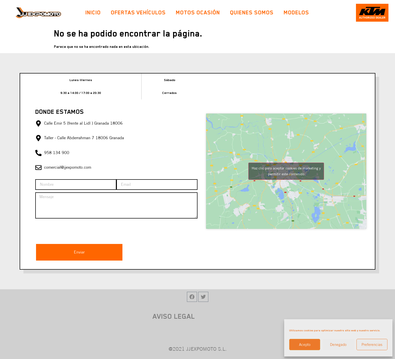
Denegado (338, 344)
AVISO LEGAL (174, 316)
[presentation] (73, 231)
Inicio (93, 12)
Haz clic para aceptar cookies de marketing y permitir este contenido (286, 171)
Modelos (298, 12)
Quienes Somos (252, 12)
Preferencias (371, 344)
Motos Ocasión (198, 12)
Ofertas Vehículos (138, 12)
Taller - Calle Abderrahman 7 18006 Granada (84, 137)
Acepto (305, 344)
